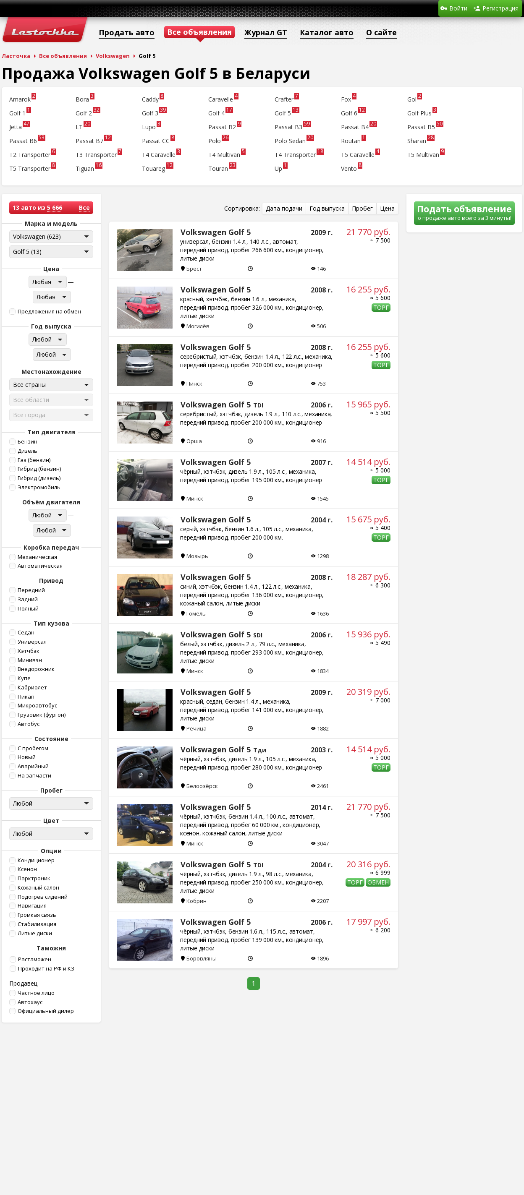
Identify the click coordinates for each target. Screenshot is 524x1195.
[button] (50, 312)
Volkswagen (113, 56)
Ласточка (16, 56)
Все (84, 207)
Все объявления (63, 56)
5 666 (54, 207)
